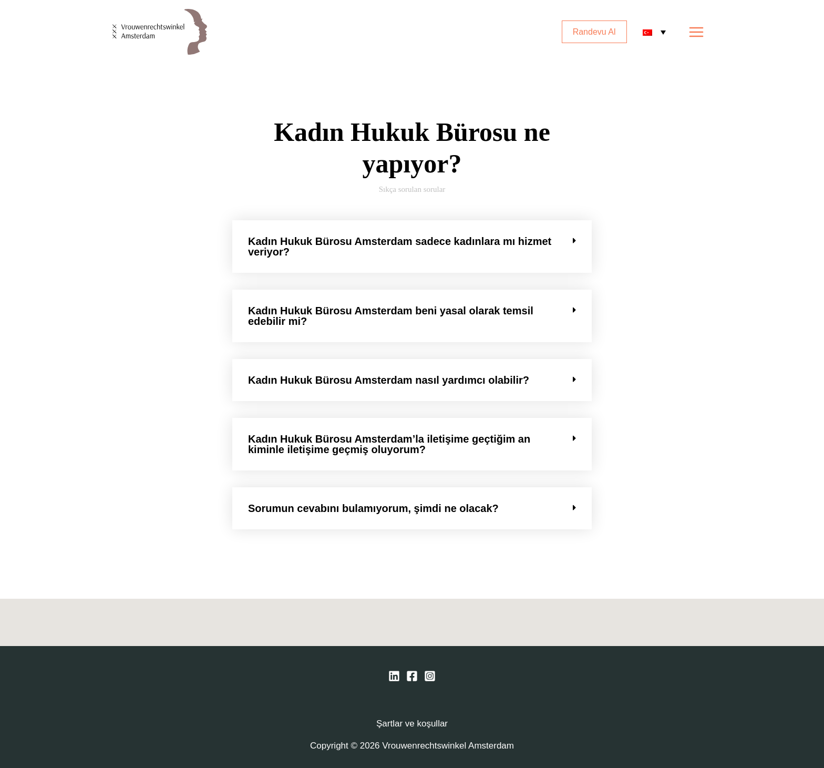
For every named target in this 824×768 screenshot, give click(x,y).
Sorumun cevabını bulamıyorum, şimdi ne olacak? (373, 508)
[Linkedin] (394, 676)
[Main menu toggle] (697, 32)
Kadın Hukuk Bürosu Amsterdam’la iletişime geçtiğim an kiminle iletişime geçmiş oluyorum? (389, 444)
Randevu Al (594, 31)
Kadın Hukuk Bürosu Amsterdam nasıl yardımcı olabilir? (388, 380)
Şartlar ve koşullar (412, 724)
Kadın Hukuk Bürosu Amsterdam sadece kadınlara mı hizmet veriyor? (399, 246)
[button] (412, 246)
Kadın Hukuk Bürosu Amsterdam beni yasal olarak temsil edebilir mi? (390, 316)
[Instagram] (430, 676)
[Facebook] (412, 676)
